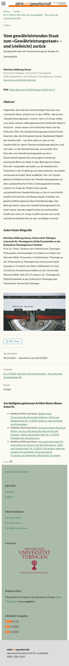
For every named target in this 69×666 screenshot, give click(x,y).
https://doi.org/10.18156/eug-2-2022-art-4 (32, 89)
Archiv (17, 11)
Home (6, 11)
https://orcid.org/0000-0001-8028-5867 (19, 80)
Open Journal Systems (17, 471)
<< (4, 461)
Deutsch (9, 491)
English (9, 496)
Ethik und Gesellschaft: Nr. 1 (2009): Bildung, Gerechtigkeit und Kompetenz (36, 421)
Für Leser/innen (13, 517)
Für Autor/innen (13, 523)
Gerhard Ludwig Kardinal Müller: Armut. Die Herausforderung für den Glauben (37, 431)
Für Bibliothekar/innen (16, 528)
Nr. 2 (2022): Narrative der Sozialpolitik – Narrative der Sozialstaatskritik (30, 17)
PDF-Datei (14, 341)
